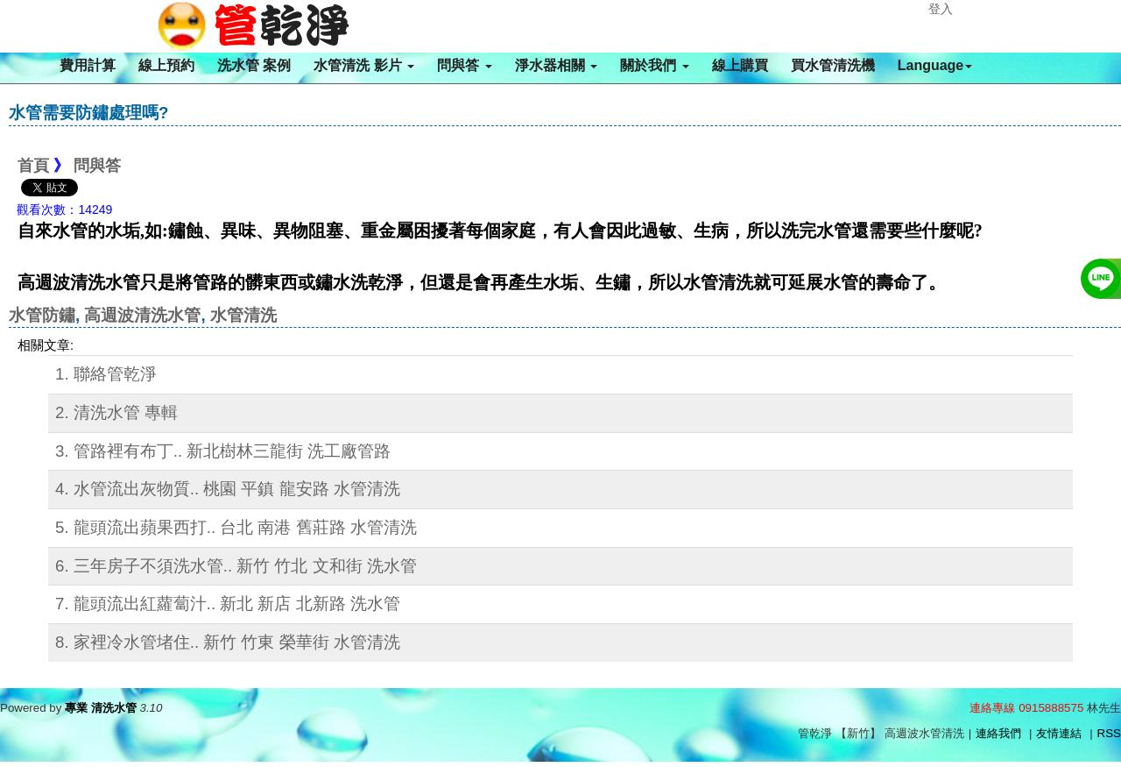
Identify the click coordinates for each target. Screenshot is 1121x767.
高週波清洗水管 (142, 315)
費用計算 (88, 65)
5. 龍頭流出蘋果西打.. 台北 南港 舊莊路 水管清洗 (236, 527)
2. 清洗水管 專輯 (116, 412)
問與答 (464, 65)
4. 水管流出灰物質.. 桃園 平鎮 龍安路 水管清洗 (227, 488)
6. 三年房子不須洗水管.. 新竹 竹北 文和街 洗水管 (236, 566)
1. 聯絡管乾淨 (106, 374)
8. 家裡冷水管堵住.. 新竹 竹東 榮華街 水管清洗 (227, 642)
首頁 (33, 165)
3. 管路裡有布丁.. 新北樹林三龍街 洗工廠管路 (223, 451)
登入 (940, 9)
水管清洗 (243, 315)
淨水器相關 (556, 65)
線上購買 (740, 65)
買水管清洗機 (833, 65)
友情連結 (1059, 733)
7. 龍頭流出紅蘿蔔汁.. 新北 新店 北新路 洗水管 (227, 603)
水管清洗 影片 (364, 65)
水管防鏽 (42, 315)
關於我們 (654, 65)
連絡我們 (998, 733)
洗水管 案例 (254, 65)
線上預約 (166, 65)
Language (935, 65)
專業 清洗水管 (101, 707)
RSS (1109, 733)
